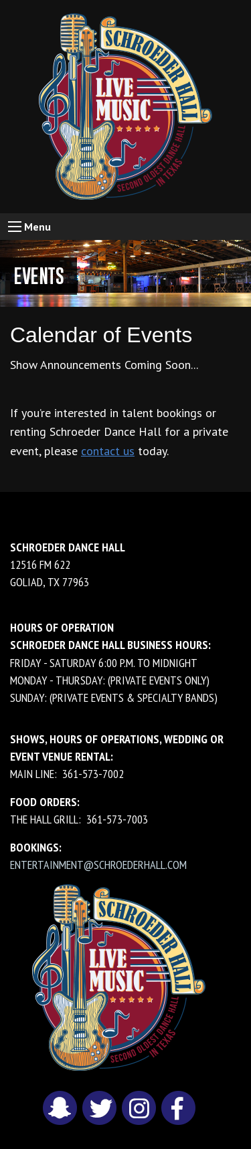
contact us (108, 451)
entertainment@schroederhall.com (98, 864)
